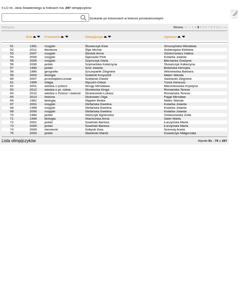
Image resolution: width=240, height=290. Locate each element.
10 (218, 27)
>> (225, 27)
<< (186, 27)
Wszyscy (8, 27)
